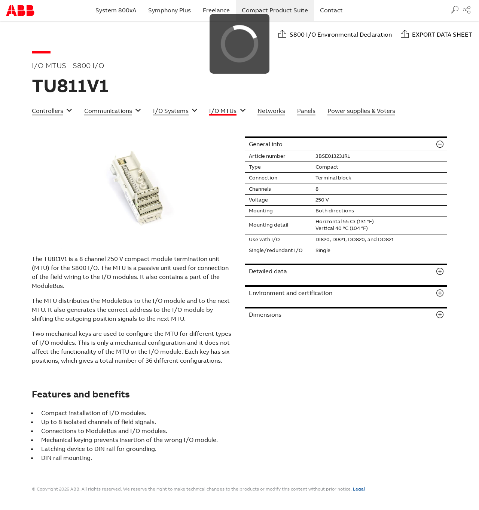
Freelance (216, 10)
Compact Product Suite (278, 10)
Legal (359, 489)
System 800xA (115, 10)
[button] (52, 112)
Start (20, 10)
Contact (331, 10)
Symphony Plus (169, 10)
